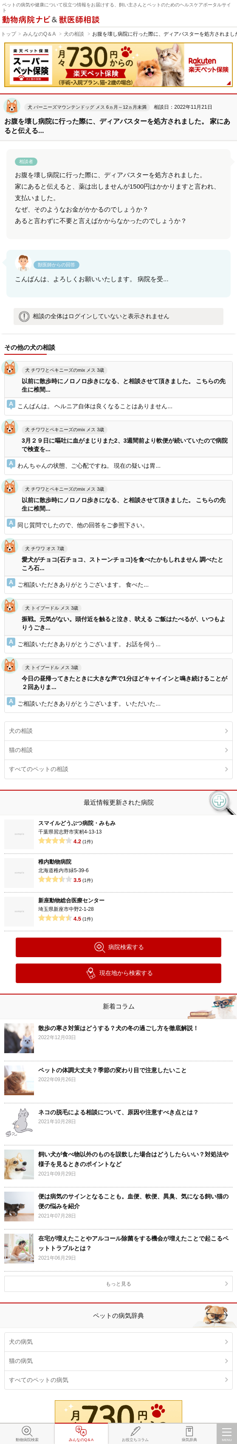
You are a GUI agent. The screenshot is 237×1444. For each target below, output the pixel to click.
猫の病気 (21, 1360)
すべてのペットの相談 (38, 769)
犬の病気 (21, 1341)
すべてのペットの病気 (38, 1379)
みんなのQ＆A (39, 34)
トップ (8, 34)
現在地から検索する (119, 973)
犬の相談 (74, 34)
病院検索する (118, 947)
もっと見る (118, 1284)
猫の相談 (21, 749)
